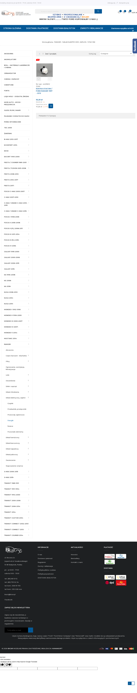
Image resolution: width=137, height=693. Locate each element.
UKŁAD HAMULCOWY (12, 437)
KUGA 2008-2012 (11, 292)
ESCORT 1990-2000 (11, 157)
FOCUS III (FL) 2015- (11, 240)
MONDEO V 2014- (11, 333)
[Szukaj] (68, 11)
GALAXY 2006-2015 (11, 263)
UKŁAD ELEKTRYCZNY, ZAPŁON (16, 398)
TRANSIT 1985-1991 (11, 483)
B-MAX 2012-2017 (11, 139)
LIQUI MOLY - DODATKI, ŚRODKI (16, 96)
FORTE (6, 91)
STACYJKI (10, 420)
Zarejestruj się (124, 3)
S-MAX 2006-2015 (11, 471)
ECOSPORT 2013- (11, 145)
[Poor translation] (8, 665)
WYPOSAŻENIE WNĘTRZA (14, 466)
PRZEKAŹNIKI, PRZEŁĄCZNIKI (17, 409)
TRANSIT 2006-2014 (12, 506)
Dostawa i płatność (45, 558)
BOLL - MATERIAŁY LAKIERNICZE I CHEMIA (17, 66)
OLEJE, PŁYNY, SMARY (12, 110)
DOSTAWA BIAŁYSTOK (47, 578)
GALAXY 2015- (9, 269)
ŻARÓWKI (8, 133)
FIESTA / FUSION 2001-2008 (15, 168)
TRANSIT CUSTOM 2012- (13, 518)
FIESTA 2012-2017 (11, 180)
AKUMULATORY (10, 59)
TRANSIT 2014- (10, 512)
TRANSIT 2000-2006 (12, 500)
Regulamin (42, 562)
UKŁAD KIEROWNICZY (13, 443)
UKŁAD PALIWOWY (12, 454)
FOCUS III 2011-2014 (11, 234)
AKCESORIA (8, 54)
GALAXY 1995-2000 (11, 251)
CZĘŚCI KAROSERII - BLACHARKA (16, 356)
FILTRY (8, 361)
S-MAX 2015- (9, 477)
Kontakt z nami (77, 562)
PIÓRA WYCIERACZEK (12, 122)
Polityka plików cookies (47, 570)
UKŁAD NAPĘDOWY (12, 449)
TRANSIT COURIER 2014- (13, 535)
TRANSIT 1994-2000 (12, 495)
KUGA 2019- (8, 304)
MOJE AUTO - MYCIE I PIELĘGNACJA (12, 103)
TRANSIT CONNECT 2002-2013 (16, 524)
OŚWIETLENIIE (10, 381)
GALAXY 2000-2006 (12, 257)
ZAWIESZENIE (10, 460)
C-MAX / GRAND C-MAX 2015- (15, 211)
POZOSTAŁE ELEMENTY (15, 432)
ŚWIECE (10, 426)
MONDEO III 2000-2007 (13, 321)
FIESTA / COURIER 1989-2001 (15, 162)
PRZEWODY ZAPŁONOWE (16, 415)
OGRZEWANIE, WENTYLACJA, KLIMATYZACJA (15, 368)
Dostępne (116, 53)
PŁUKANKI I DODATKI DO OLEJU (16, 116)
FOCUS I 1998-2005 (11, 217)
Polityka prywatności (46, 574)
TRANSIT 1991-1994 (11, 489)
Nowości (74, 554)
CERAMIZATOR (10, 73)
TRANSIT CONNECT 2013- (14, 529)
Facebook (8, 600)
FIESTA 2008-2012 (11, 174)
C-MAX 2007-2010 (11, 197)
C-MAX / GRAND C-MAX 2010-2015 (15, 204)
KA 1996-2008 (9, 275)
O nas (40, 554)
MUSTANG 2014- (10, 338)
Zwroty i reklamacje (45, 566)
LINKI (7, 375)
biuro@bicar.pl (10, 594)
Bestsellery (75, 558)
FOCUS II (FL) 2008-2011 (13, 228)
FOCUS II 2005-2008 (12, 223)
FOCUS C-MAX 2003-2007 (14, 191)
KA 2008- (8, 280)
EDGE (6, 151)
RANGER (7, 344)
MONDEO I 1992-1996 (12, 309)
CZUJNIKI (10, 403)
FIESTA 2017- (9, 185)
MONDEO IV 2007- (11, 327)
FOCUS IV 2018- (10, 246)
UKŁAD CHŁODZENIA (12, 392)
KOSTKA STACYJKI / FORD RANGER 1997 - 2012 (44, 91)
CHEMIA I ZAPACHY (11, 79)
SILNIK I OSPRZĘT (11, 386)
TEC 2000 (8, 128)
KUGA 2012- (8, 298)
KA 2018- (7, 286)
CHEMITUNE (8, 85)
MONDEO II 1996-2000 (13, 315)
